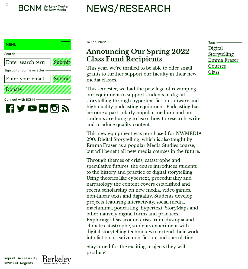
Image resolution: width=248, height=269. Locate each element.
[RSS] (65, 108)
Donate (14, 89)
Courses (217, 66)
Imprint (9, 258)
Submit (62, 62)
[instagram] (54, 108)
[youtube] (32, 108)
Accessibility (27, 258)
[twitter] (21, 108)
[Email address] (27, 79)
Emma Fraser (223, 60)
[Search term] (27, 62)
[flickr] (43, 108)
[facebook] (9, 108)
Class (213, 72)
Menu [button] (38, 44)
